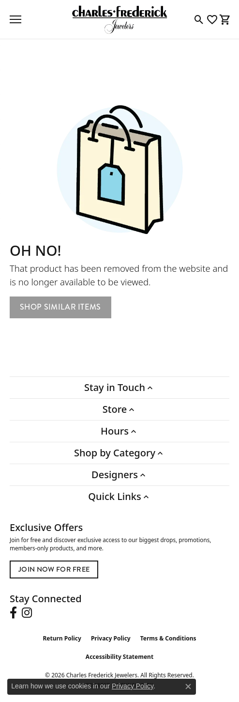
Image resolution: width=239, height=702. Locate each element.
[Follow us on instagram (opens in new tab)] (27, 613)
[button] (199, 19)
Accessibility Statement (119, 657)
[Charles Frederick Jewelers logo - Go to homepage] (119, 19)
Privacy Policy (111, 638)
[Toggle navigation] (15, 19)
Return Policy (62, 638)
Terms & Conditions (168, 638)
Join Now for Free (54, 569)
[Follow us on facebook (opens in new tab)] (13, 613)
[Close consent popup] (188, 686)
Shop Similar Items (60, 306)
